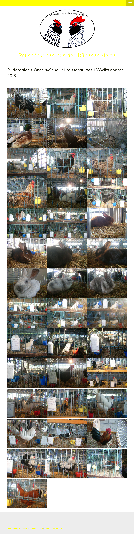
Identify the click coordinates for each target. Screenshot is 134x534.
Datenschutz (23, 528)
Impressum (12, 528)
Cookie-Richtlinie (36, 528)
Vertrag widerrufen (54, 528)
